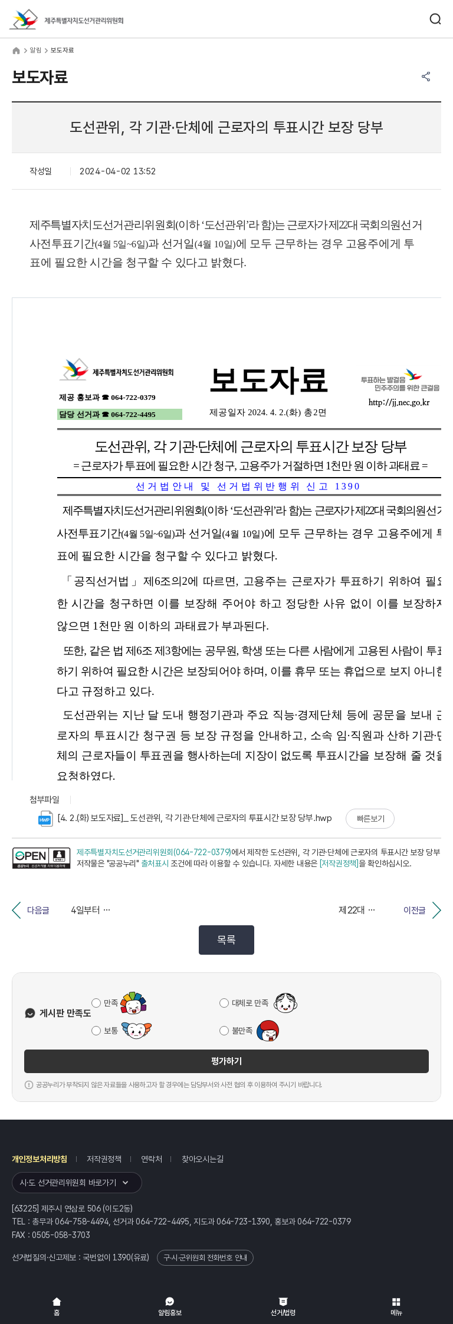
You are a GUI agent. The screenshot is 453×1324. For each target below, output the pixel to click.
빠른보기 (371, 818)
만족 (110, 1003)
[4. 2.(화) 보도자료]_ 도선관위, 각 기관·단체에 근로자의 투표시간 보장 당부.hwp (185, 818)
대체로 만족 (250, 1003)
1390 (122, 1257)
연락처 (151, 1159)
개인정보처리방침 (39, 1159)
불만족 (242, 1030)
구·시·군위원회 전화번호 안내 (205, 1257)
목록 (226, 940)
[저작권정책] (339, 863)
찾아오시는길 (202, 1159)
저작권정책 (104, 1159)
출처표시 (155, 863)
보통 (110, 1030)
